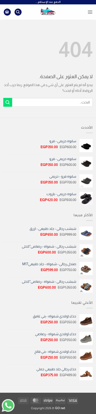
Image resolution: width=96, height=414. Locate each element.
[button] (90, 12)
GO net (60, 408)
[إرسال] (7, 102)
